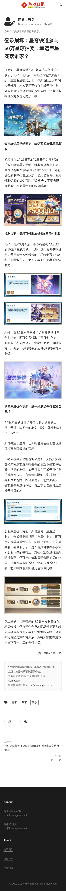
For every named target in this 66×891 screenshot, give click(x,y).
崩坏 (14, 702)
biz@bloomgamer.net (41, 685)
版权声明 (8, 858)
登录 (34, 702)
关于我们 (8, 849)
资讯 (48, 24)
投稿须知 (8, 867)
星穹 (24, 702)
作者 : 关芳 (26, 19)
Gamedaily (14, 680)
